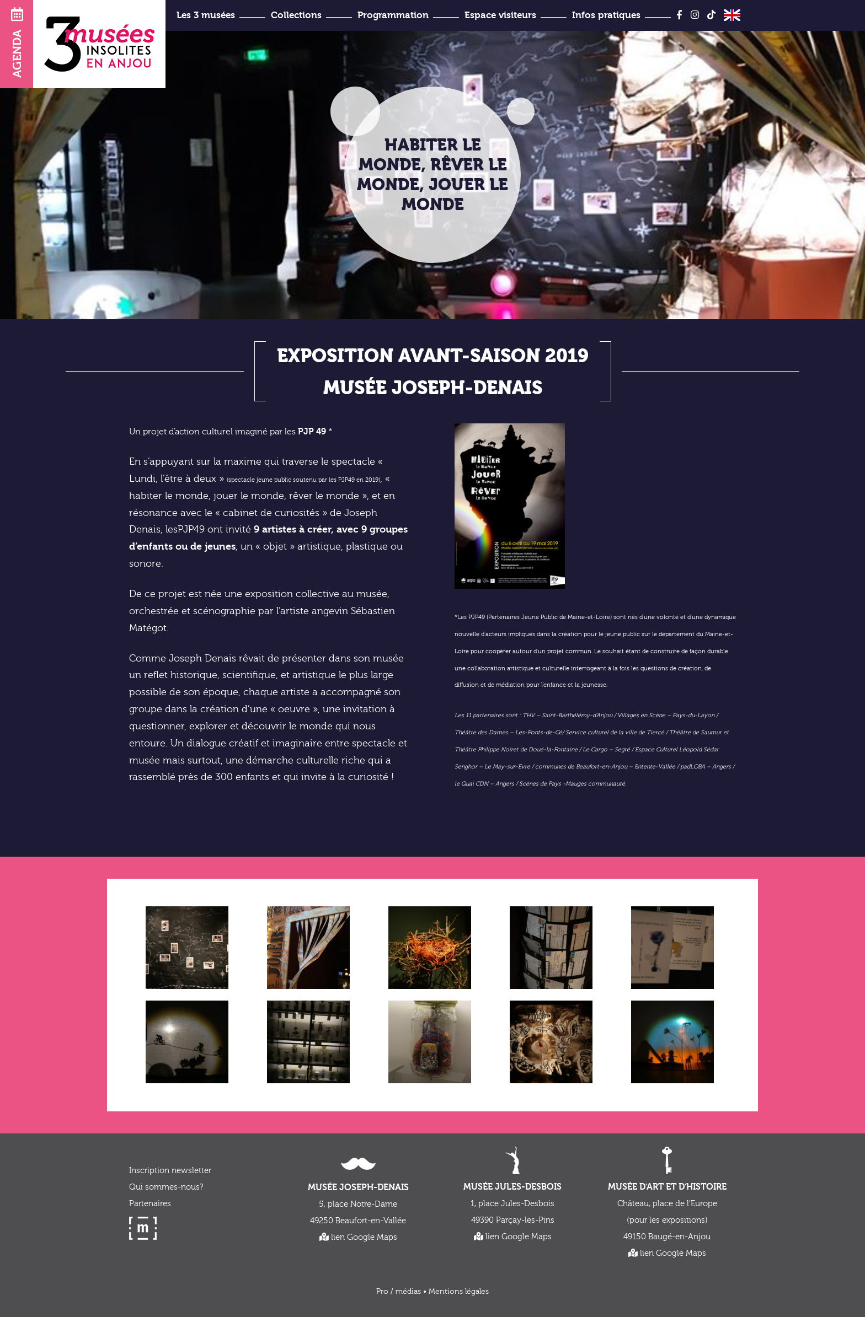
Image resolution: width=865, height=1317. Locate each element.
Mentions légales (459, 1291)
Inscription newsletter (170, 1170)
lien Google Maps (358, 1237)
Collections (296, 15)
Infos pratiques (606, 15)
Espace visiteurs (500, 15)
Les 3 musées (206, 15)
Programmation (393, 15)
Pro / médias (398, 1291)
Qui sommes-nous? (166, 1187)
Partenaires (150, 1203)
